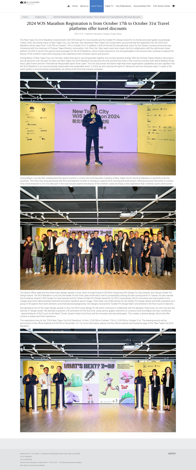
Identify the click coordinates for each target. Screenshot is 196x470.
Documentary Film (142, 6)
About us (84, 6)
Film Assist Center (161, 6)
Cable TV (109, 6)
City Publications (123, 6)
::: (40, 1)
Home (75, 6)
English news (40, 17)
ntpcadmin (98, 34)
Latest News (97, 6)
